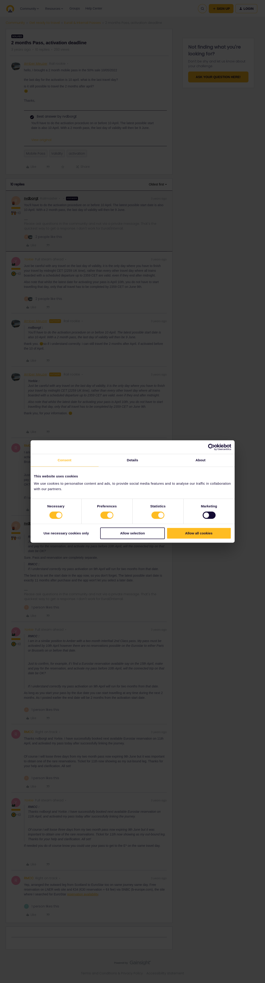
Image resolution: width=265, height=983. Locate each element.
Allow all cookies (199, 533)
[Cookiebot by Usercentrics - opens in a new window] (211, 447)
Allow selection (132, 533)
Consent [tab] (64, 460)
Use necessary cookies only (66, 533)
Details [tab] (132, 460)
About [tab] (201, 460)
